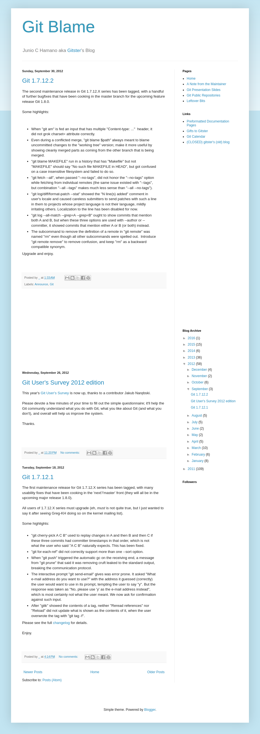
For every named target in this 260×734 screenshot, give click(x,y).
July (195, 422)
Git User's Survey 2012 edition (63, 382)
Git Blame (58, 26)
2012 (192, 364)
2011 (192, 469)
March (197, 448)
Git (52, 284)
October (198, 382)
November (200, 376)
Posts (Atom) (51, 680)
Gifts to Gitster (197, 131)
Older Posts (156, 672)
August (197, 415)
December (200, 370)
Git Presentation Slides (203, 90)
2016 (192, 338)
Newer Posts (33, 672)
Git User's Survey (55, 393)
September (200, 389)
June (196, 428)
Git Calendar (196, 137)
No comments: (71, 452)
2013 (192, 357)
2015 (192, 344)
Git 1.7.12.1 (38, 477)
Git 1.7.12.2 (38, 80)
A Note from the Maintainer (206, 84)
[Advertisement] (94, 329)
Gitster (74, 50)
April (195, 441)
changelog (61, 623)
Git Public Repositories (203, 95)
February (199, 454)
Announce (41, 284)
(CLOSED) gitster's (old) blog (208, 142)
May (195, 435)
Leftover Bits (196, 101)
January (198, 461)
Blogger (149, 710)
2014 (192, 351)
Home (94, 672)
